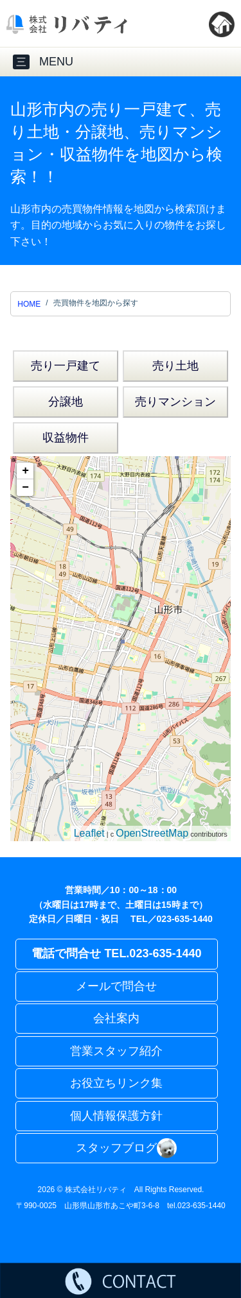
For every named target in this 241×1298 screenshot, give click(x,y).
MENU (43, 62)
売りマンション (175, 401)
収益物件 (65, 437)
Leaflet (89, 833)
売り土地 (175, 365)
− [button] (25, 487)
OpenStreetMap (152, 833)
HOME (28, 304)
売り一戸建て (65, 365)
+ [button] (25, 471)
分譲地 (65, 401)
